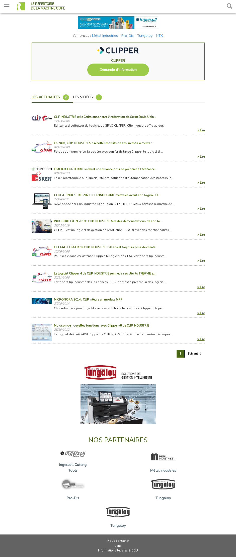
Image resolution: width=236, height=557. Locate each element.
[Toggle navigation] (6, 6)
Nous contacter (118, 541)
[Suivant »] (195, 354)
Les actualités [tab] (50, 97)
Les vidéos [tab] (87, 97)
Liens (118, 546)
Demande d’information (118, 69)
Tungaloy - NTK (150, 35)
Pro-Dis (127, 35)
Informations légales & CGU (118, 550)
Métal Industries (105, 35)
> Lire (201, 130)
